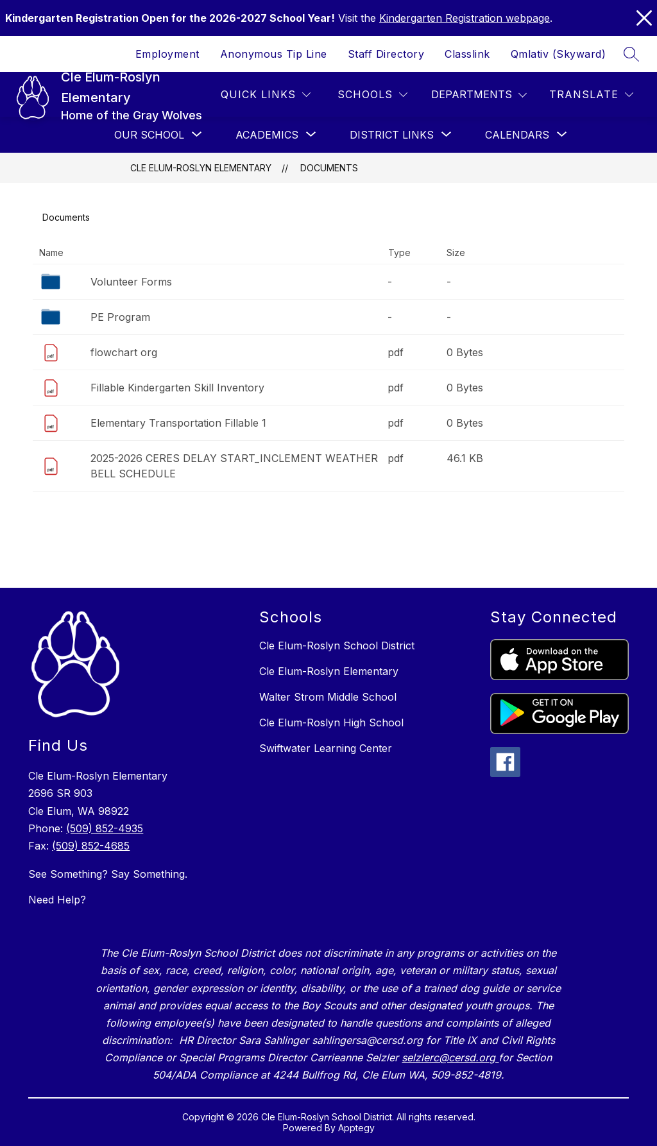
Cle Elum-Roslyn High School (331, 722)
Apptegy (356, 1127)
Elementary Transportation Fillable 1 (178, 422)
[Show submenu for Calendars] (517, 134)
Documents (329, 167)
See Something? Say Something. (107, 874)
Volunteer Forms (131, 281)
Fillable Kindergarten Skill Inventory (177, 387)
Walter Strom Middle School (328, 696)
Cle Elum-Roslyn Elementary (200, 167)
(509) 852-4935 (104, 828)
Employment (167, 53)
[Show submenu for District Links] (392, 134)
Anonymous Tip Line (273, 53)
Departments (471, 94)
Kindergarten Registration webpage (464, 18)
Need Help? (57, 899)
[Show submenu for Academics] (266, 134)
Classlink (467, 53)
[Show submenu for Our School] (149, 134)
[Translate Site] (591, 95)
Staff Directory (386, 53)
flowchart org (123, 352)
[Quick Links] (266, 95)
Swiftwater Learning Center (325, 748)
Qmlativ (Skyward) (558, 53)
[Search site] (631, 54)
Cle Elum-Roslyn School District (336, 645)
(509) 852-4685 (91, 845)
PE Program (120, 317)
